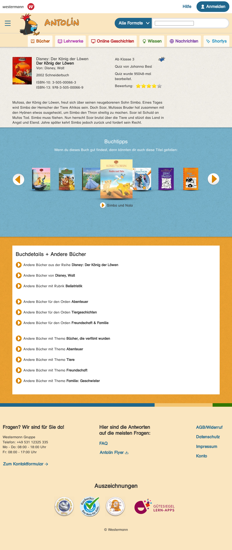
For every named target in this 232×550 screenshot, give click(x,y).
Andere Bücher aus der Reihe (70, 265)
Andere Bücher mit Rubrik (52, 286)
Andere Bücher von (49, 275)
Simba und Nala (120, 205)
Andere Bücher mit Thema (66, 338)
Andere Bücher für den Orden (55, 302)
